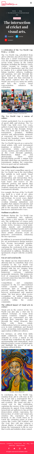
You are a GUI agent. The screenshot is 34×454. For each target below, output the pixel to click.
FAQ (24, 443)
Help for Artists (20, 445)
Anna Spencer (19, 392)
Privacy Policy (18, 443)
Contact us (9, 443)
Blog (20, 11)
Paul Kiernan (23, 113)
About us (2, 443)
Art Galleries (17, 18)
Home (14, 11)
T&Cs (32, 443)
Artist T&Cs (12, 445)
